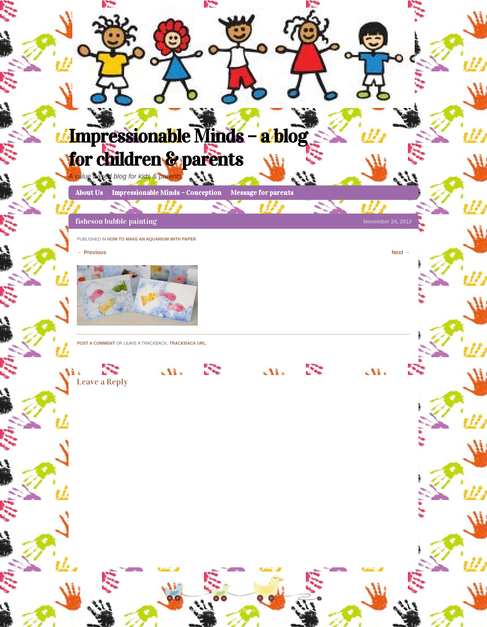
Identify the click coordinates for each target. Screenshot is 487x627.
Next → (401, 252)
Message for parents (262, 192)
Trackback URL (187, 343)
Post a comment (96, 343)
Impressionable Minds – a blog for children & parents (187, 148)
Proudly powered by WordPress (207, 610)
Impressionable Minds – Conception (166, 192)
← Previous (91, 252)
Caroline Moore (295, 610)
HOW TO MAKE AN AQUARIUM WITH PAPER (151, 239)
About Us (89, 192)
